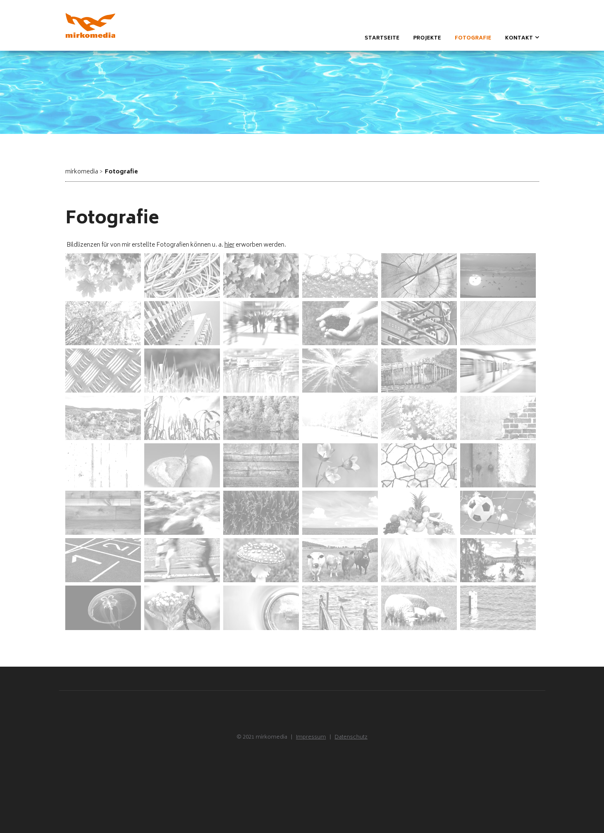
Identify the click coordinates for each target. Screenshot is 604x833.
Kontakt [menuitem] (519, 38)
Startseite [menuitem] (382, 38)
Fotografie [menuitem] (473, 38)
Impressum (311, 737)
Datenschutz (351, 737)
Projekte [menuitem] (427, 38)
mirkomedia (81, 172)
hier (229, 245)
